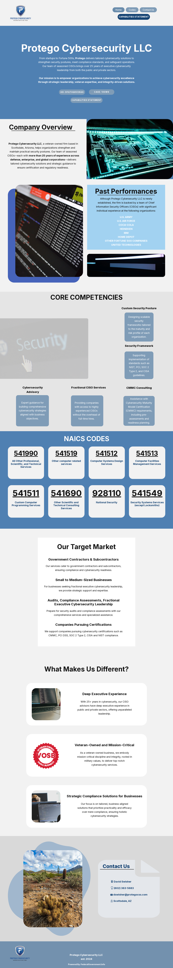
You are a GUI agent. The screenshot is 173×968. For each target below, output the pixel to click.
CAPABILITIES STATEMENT (134, 16)
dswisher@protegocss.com (128, 894)
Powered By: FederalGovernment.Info (86, 964)
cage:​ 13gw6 (101, 92)
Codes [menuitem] (132, 9)
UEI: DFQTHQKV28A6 (72, 92)
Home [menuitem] (118, 9)
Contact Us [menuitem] (148, 9)
